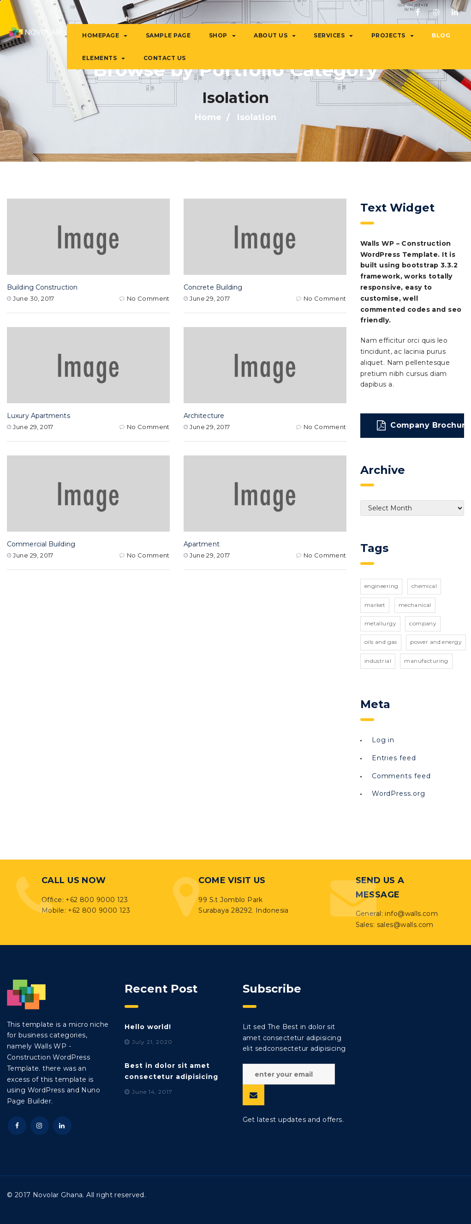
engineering (381, 585)
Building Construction (42, 287)
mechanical (415, 604)
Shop (222, 35)
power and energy (436, 641)
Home (208, 117)
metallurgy (380, 623)
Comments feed (401, 776)
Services (333, 35)
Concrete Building (213, 287)
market (375, 604)
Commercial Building (41, 544)
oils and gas (380, 641)
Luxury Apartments (38, 416)
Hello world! (148, 1027)
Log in (383, 740)
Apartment (202, 544)
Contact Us (164, 58)
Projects (392, 35)
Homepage (104, 35)
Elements (103, 58)
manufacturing (426, 660)
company (422, 623)
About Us (275, 35)
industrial (377, 660)
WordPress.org (398, 793)
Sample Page (168, 35)
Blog (441, 35)
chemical (424, 585)
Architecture (204, 416)
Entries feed (394, 758)
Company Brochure (420, 425)
